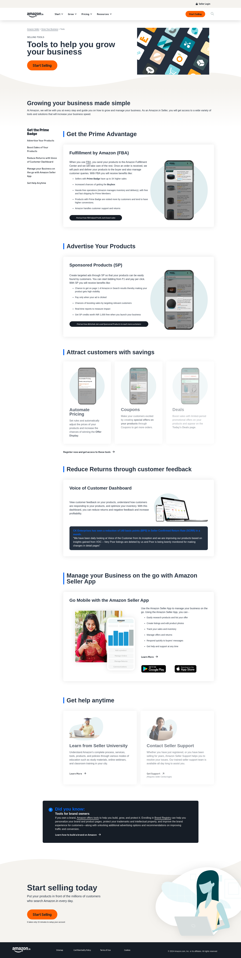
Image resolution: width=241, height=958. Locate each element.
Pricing (85, 14)
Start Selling (195, 14)
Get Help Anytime (36, 182)
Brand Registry (163, 817)
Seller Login (204, 3)
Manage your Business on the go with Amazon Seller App (41, 172)
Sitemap (59, 950)
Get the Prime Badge (38, 131)
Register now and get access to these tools (87, 451)
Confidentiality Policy (82, 950)
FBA (88, 162)
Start (57, 14)
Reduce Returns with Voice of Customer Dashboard (42, 159)
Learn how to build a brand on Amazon (76, 834)
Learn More (147, 656)
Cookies (127, 950)
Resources (103, 14)
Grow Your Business (49, 29)
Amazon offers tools (88, 817)
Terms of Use (105, 950)
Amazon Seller (33, 29)
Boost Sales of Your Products (37, 149)
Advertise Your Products (40, 140)
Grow (71, 14)
